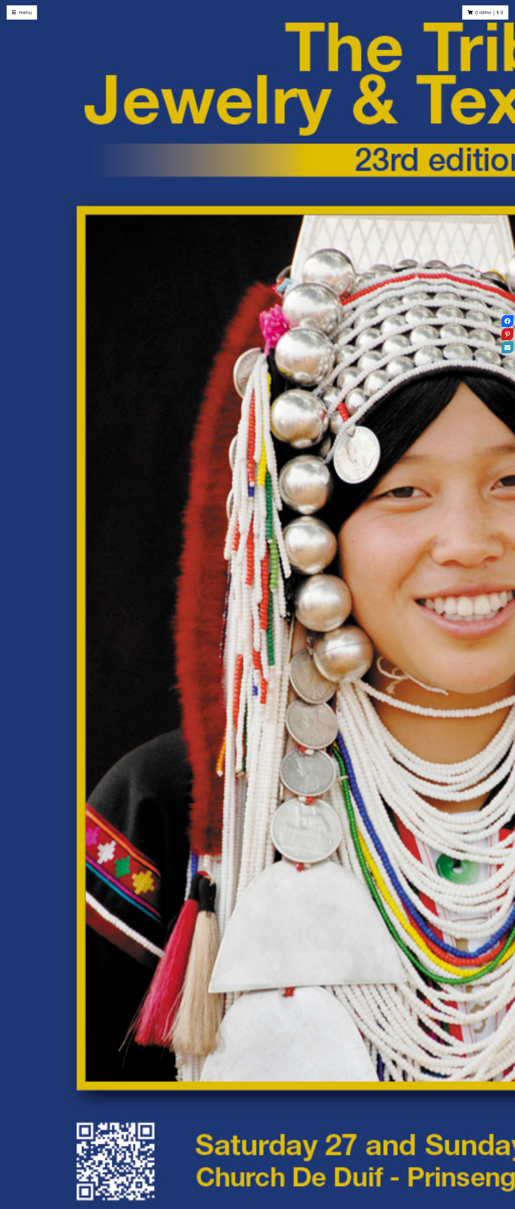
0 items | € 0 (489, 12)
